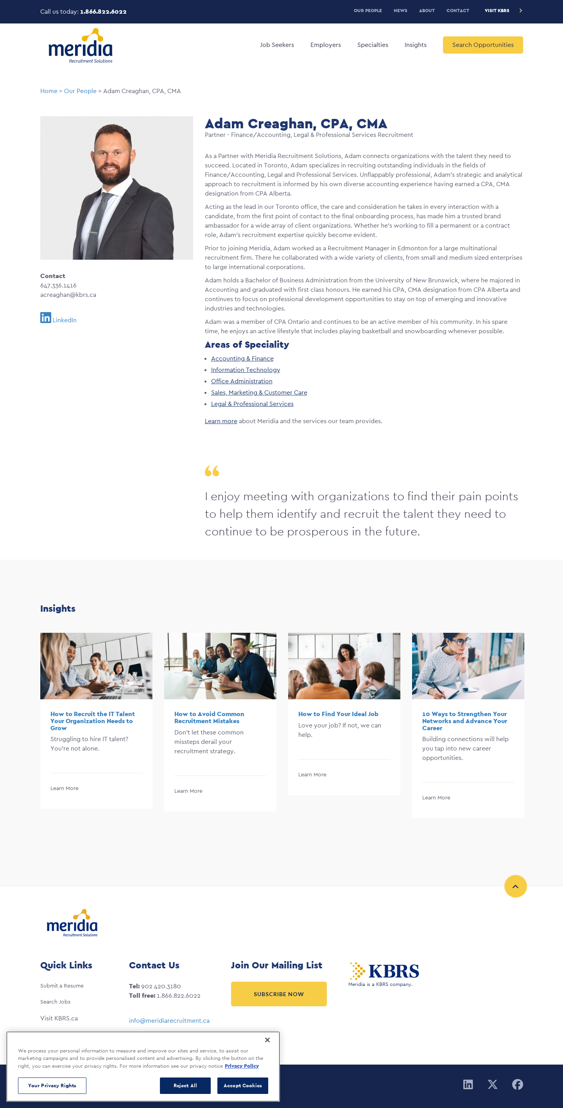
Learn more (221, 421)
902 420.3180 (161, 986)
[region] (143, 1066)
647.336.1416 (58, 285)
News (400, 10)
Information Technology (245, 370)
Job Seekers (277, 45)
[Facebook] (517, 1085)
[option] (96, 725)
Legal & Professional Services (252, 404)
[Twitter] (492, 1085)
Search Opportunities (483, 45)
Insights (416, 45)
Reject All (185, 1085)
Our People (368, 10)
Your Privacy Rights (52, 1085)
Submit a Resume (62, 985)
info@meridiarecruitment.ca (169, 1020)
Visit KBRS (497, 10)
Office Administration (242, 381)
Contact (457, 10)
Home (48, 91)
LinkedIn (65, 320)
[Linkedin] (468, 1085)
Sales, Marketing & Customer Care (259, 392)
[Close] (267, 1040)
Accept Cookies (243, 1085)
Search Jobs (55, 1001)
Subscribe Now (279, 994)
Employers (325, 45)
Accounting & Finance (242, 358)
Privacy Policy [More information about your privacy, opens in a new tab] (242, 1066)
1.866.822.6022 (103, 11)
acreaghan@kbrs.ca (68, 295)
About (427, 10)
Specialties (372, 45)
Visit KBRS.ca (59, 1018)
